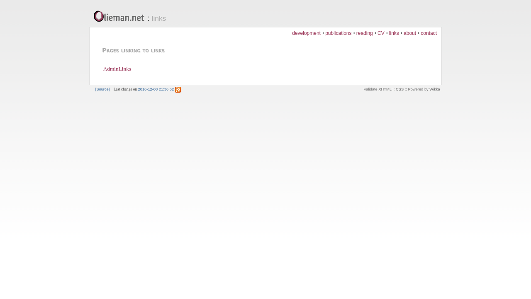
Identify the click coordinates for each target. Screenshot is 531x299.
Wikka (434, 89)
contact (429, 33)
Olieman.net (121, 17)
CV (381, 33)
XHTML (384, 89)
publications (338, 33)
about (410, 33)
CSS (400, 89)
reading (364, 33)
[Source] (102, 89)
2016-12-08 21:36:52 (156, 89)
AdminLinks (117, 69)
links (159, 18)
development (306, 33)
